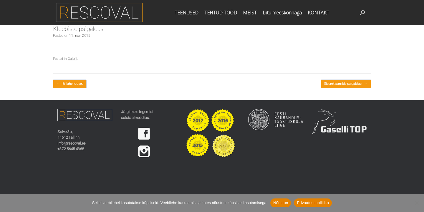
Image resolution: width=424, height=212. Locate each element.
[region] (148, 142)
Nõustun (280, 203)
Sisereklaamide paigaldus (346, 84)
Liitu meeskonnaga (282, 12)
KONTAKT (318, 12)
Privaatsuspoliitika (313, 203)
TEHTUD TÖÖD (220, 12)
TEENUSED (186, 12)
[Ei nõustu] (417, 203)
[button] (362, 12)
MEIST (250, 12)
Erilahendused (69, 84)
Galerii (72, 59)
